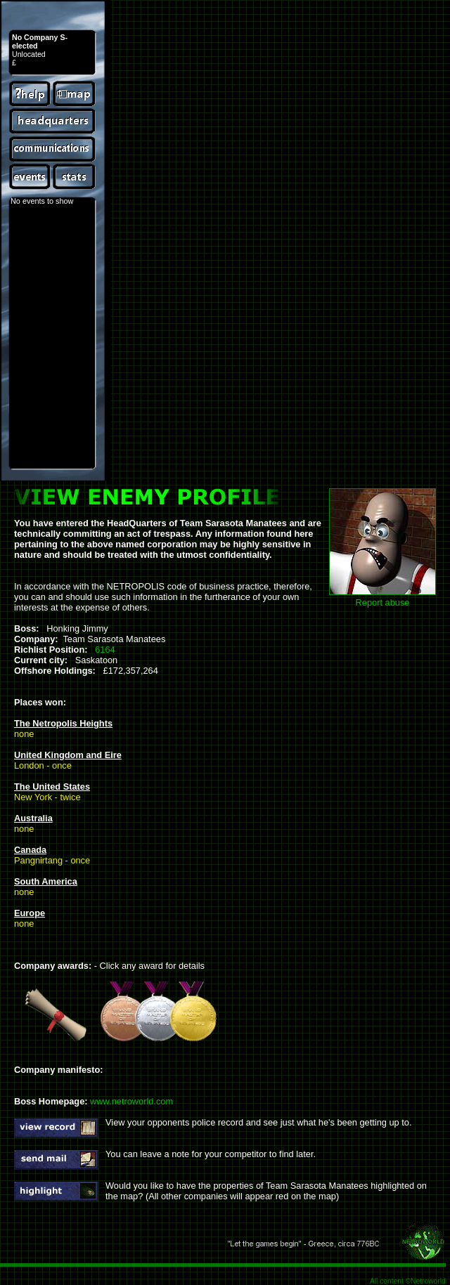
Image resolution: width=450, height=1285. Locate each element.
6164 (105, 649)
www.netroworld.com (131, 1101)
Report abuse (383, 602)
